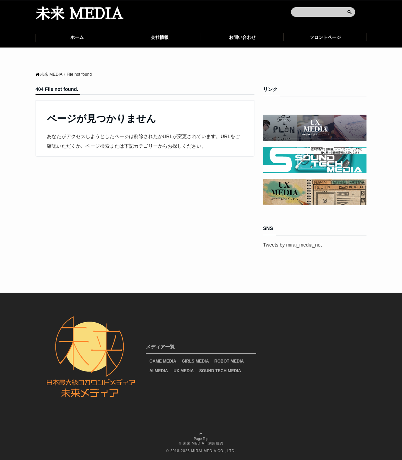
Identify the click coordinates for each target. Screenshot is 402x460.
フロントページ (325, 37)
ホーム (77, 37)
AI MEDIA (158, 370)
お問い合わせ (242, 37)
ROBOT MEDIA (229, 361)
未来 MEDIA (79, 14)
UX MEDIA (183, 370)
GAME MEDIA (162, 361)
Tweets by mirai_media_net (292, 245)
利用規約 (215, 443)
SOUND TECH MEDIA (220, 370)
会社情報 (160, 37)
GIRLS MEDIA (195, 361)
